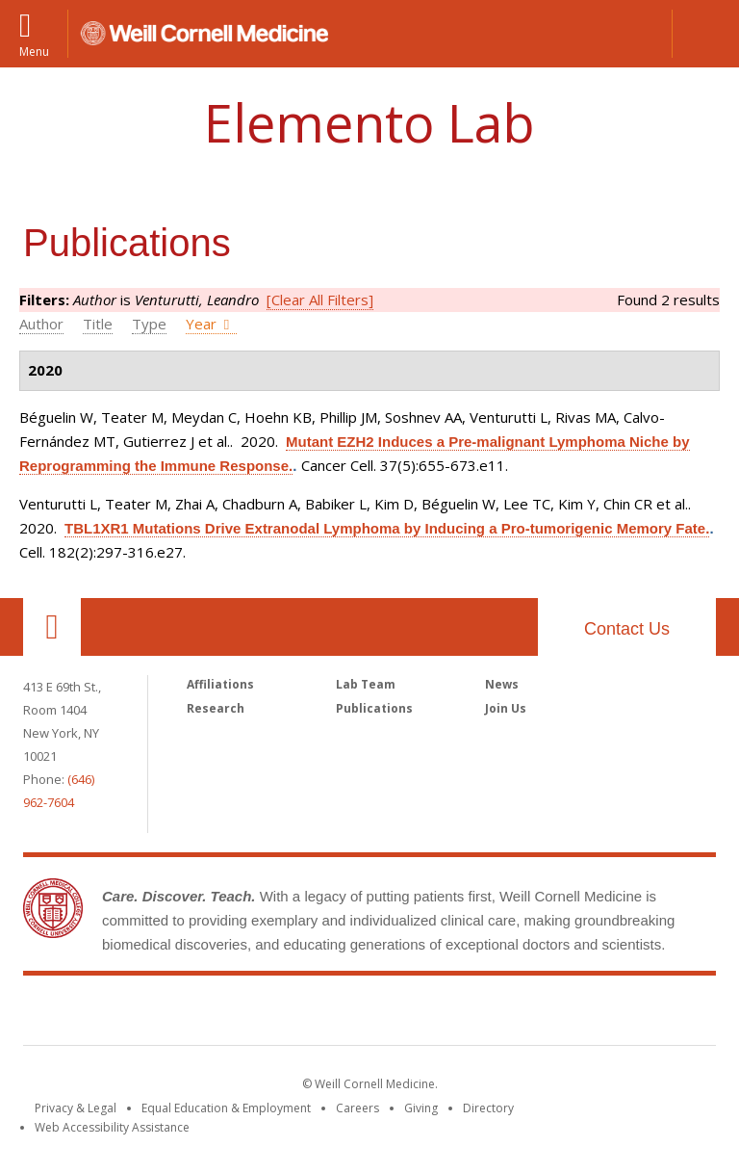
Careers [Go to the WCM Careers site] (357, 1108)
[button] (705, 34)
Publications (374, 708)
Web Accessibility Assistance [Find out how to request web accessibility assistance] (112, 1127)
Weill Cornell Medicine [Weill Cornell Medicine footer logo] (369, 1014)
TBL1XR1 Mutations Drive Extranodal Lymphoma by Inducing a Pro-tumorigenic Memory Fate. (386, 528)
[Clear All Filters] (320, 299)
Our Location (52, 627)
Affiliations (220, 684)
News (502, 684)
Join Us (505, 708)
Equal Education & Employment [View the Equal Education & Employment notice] (226, 1108)
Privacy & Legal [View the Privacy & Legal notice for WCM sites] (75, 1108)
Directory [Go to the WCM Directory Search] (488, 1108)
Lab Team (365, 684)
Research (215, 708)
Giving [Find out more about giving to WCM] (421, 1108)
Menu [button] (34, 50)
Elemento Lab (369, 122)
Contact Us (627, 629)
